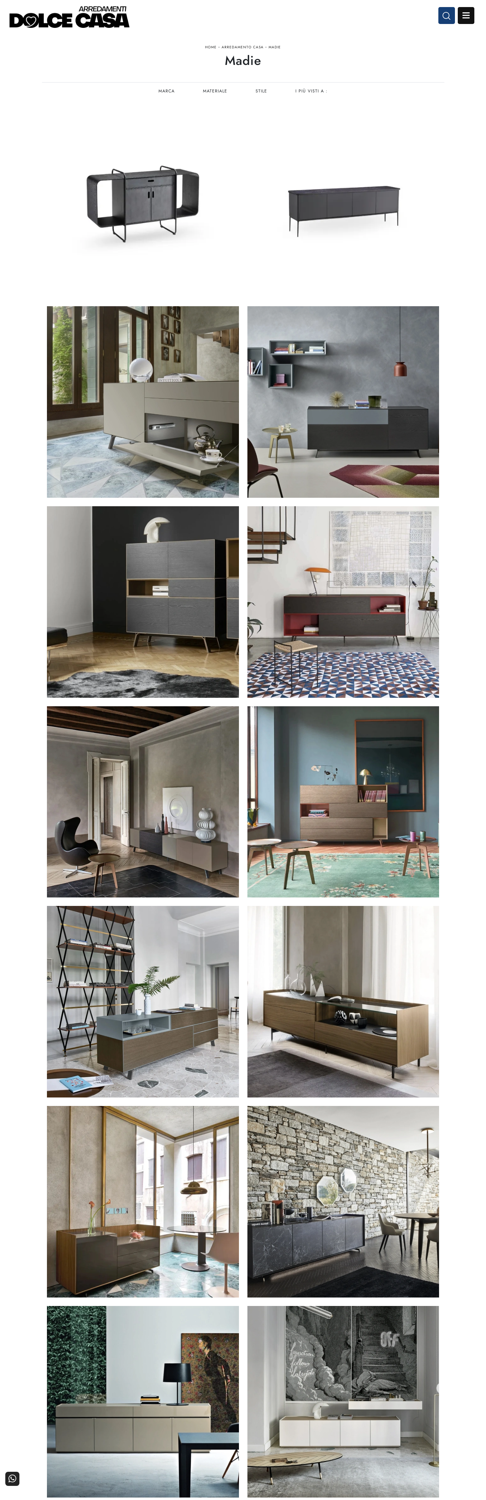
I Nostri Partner (356, 1413)
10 (285, 1235)
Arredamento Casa (243, 50)
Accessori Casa (289, 1413)
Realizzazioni (425, 1423)
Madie (275, 50)
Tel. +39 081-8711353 (69, 1421)
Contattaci (429, 1403)
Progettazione (357, 1423)
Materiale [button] (215, 97)
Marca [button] (166, 97)
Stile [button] (262, 97)
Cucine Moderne (220, 1403)
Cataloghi (429, 1413)
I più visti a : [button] (312, 97)
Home (211, 50)
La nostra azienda (353, 1403)
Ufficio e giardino (286, 1423)
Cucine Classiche (219, 1413)
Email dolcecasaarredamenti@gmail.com (89, 1428)
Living (232, 1423)
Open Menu (464, 17)
